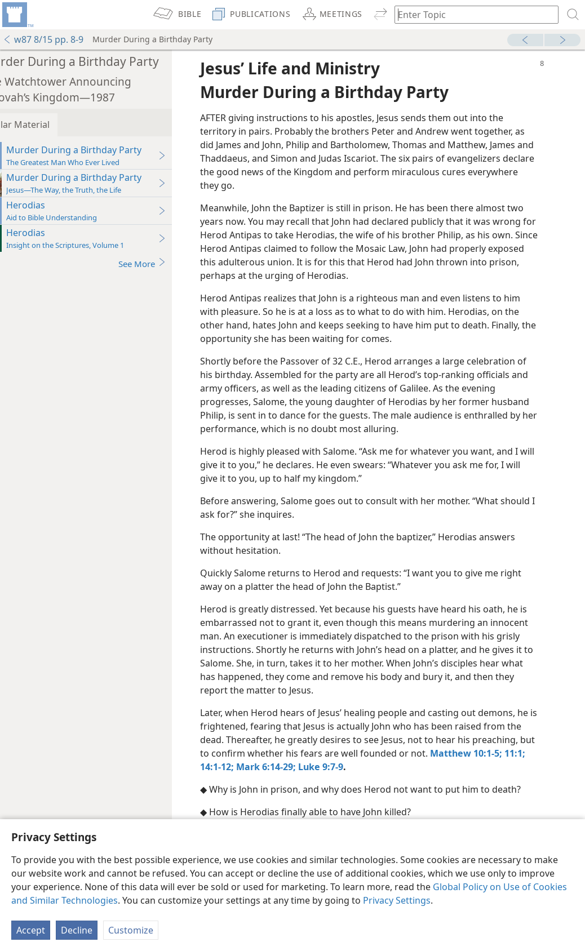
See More (168, 263)
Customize (130, 930)
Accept (30, 930)
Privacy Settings (397, 900)
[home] (17, 14)
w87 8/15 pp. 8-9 (43, 39)
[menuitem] (17, 14)
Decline (76, 930)
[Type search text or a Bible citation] (471, 14)
